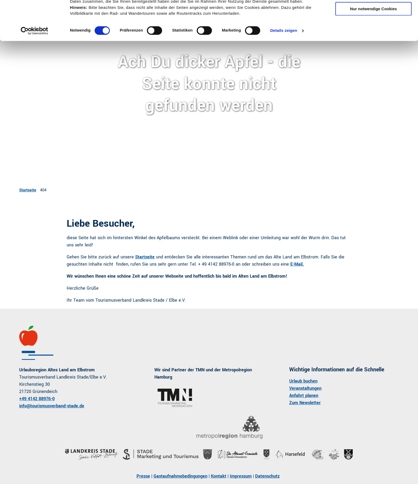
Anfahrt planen (303, 395)
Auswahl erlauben (373, 29)
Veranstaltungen (305, 388)
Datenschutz (267, 476)
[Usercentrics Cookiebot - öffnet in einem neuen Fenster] (34, 66)
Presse (143, 476)
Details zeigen (283, 66)
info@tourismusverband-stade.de (51, 406)
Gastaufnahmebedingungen (180, 476)
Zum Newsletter (305, 403)
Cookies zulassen (373, 13)
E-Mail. (297, 264)
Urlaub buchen (303, 381)
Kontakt (218, 476)
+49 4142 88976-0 (37, 399)
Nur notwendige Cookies (373, 44)
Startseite (27, 190)
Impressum (241, 476)
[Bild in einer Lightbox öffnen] (229, 427)
